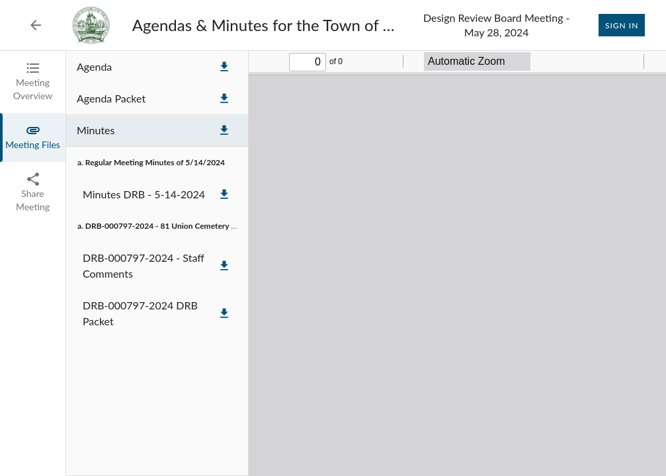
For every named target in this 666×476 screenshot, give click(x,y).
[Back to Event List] (35, 25)
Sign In (622, 25)
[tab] (32, 82)
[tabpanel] (366, 263)
